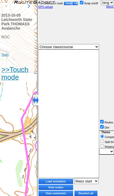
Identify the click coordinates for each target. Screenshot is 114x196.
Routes (106, 122)
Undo (69, 3)
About (110, 6)
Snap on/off (89, 3)
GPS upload (45, 6)
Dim (104, 127)
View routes (55, 187)
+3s (76, 3)
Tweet (5, 54)
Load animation (56, 181)
